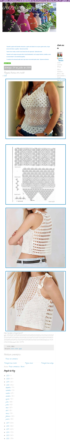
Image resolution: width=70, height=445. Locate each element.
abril (7, 411)
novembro (8, 390)
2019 (7, 382)
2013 (8, 435)
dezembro (8, 388)
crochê (12, 349)
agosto (8, 399)
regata (20, 349)
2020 (8, 379)
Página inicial (29, 363)
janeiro (8, 419)
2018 (8, 385)
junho (7, 405)
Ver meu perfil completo (61, 82)
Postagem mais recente (10, 363)
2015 (7, 429)
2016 (7, 426)
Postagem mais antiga (47, 363)
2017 (7, 423)
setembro (8, 396)
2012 (8, 439)
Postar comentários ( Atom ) (17, 367)
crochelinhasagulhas (23, 8)
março (7, 413)
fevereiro (8, 416)
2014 (8, 432)
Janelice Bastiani (60, 60)
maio (7, 408)
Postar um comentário (11, 359)
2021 (8, 376)
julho (7, 402)
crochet (16, 349)
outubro (8, 393)
